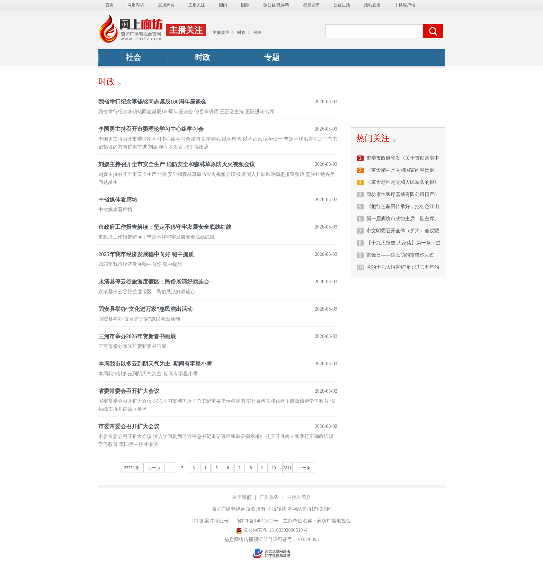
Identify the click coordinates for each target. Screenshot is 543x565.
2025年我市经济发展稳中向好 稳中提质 (146, 254)
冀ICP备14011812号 (257, 520)
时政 (241, 32)
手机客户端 (404, 4)
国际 (245, 4)
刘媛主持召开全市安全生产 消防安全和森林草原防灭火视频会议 (176, 164)
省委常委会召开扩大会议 (128, 391)
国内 (223, 4)
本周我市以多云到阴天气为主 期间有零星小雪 (155, 364)
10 (274, 467)
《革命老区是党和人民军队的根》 (402, 182)
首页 (109, 4)
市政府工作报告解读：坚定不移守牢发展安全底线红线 (164, 227)
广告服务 (269, 497)
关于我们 (241, 497)
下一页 (304, 467)
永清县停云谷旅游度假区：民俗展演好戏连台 (153, 282)
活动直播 (372, 4)
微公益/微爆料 (276, 4)
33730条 (131, 467)
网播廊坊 (135, 4)
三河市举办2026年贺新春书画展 (137, 336)
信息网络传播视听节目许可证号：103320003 (271, 539)
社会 (133, 57)
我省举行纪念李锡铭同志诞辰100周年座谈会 (152, 102)
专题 (271, 57)
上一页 (154, 467)
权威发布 (311, 4)
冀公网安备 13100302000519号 (271, 530)
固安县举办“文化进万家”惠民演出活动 (145, 309)
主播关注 (196, 4)
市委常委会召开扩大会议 (128, 426)
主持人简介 (299, 497)
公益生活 (341, 4)
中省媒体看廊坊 (117, 200)
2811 (287, 467)
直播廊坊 (166, 4)
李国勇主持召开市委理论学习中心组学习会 (151, 129)
